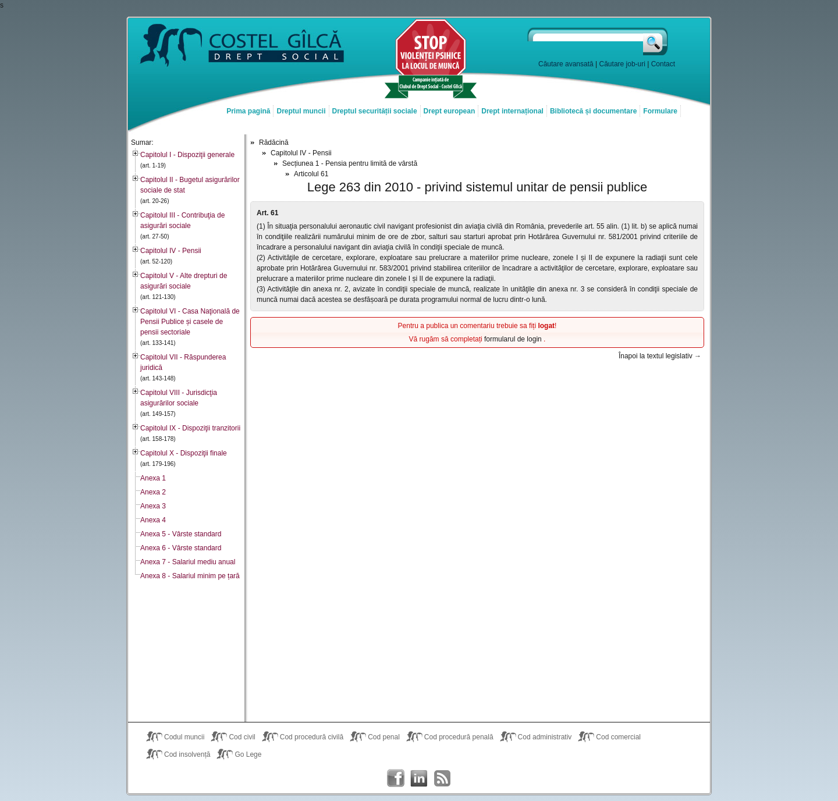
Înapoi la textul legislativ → (660, 356)
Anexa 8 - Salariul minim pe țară (190, 576)
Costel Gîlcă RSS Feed (442, 778)
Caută (656, 41)
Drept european (449, 111)
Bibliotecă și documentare (593, 111)
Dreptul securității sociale (374, 111)
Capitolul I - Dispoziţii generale (187, 155)
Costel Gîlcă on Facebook (395, 778)
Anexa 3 (153, 506)
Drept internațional (512, 111)
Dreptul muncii (300, 111)
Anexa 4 (153, 520)
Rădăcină (274, 142)
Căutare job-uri (622, 64)
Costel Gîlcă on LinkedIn (419, 778)
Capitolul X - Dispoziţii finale (183, 453)
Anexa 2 (153, 492)
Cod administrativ (545, 737)
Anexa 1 (153, 478)
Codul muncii (184, 737)
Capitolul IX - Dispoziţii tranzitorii (190, 428)
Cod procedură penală (458, 737)
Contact (663, 64)
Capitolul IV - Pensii (170, 251)
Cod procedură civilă (311, 737)
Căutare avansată (566, 64)
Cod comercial (618, 737)
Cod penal (384, 737)
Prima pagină (248, 111)
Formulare (660, 111)
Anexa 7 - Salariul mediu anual (187, 562)
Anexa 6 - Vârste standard (180, 548)
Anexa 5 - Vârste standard (180, 534)
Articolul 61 (311, 174)
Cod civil (242, 737)
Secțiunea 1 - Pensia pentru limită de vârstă (349, 163)
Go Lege (248, 754)
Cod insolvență (187, 754)
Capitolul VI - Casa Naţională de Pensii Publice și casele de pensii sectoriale (190, 321)
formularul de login (514, 339)
